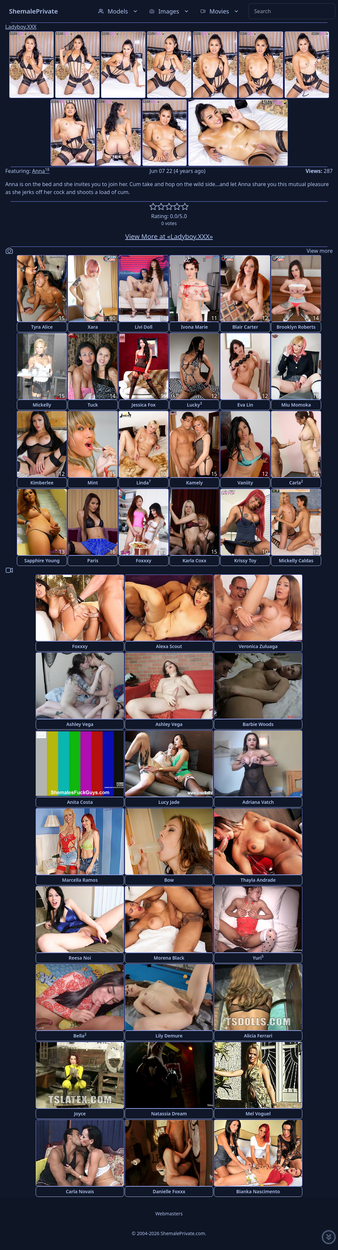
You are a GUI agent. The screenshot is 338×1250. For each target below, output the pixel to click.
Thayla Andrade (258, 880)
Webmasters (169, 1213)
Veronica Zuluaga (258, 646)
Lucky (194, 404)
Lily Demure (169, 1036)
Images (169, 11)
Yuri (258, 957)
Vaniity (245, 482)
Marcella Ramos (80, 880)
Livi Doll (143, 327)
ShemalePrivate (33, 11)
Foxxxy (143, 560)
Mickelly (42, 405)
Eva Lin (245, 405)
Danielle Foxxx (169, 1191)
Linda (143, 482)
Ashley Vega (79, 724)
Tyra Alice (42, 327)
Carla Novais (80, 1191)
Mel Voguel (258, 1113)
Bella (79, 1035)
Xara (92, 327)
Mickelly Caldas (296, 560)
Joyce (80, 1113)
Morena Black (168, 958)
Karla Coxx (194, 560)
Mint (92, 482)
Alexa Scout (169, 646)
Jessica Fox (144, 405)
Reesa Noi (80, 958)
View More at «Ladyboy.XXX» (169, 236)
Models (118, 11)
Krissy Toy (245, 560)
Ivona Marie (194, 327)
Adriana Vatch (258, 802)
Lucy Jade (169, 802)
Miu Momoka (296, 405)
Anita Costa (80, 802)
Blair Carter (245, 327)
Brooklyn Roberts (296, 327)
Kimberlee (41, 482)
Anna (41, 171)
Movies (220, 11)
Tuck (92, 405)
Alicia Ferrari (258, 1036)
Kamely (194, 482)
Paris (92, 560)
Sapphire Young (42, 560)
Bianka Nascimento (258, 1191)
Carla (296, 482)
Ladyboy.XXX (21, 26)
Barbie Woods (258, 724)
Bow (169, 880)
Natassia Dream (169, 1113)
